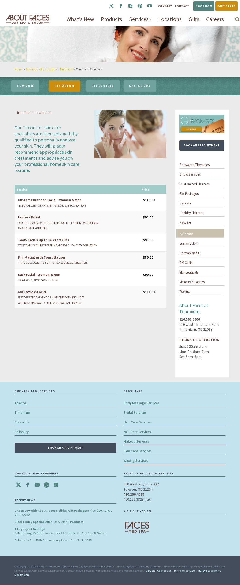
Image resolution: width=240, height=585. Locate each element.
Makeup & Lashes (192, 282)
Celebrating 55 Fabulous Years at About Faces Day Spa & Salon (60, 531)
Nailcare (185, 222)
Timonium (66, 69)
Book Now (204, 6)
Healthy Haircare (191, 213)
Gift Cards (226, 6)
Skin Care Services (138, 451)
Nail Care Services (137, 431)
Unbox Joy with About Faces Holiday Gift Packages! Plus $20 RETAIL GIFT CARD (63, 512)
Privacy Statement (209, 570)
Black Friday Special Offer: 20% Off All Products (49, 522)
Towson (21, 403)
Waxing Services (136, 460)
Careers (150, 570)
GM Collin (186, 262)
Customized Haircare (194, 184)
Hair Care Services (138, 422)
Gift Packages (189, 193)
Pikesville (22, 422)
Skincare (186, 234)
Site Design (21, 575)
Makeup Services (136, 441)
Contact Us (164, 570)
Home (19, 69)
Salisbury (22, 431)
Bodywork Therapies (194, 165)
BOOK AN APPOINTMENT (202, 145)
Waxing (184, 291)
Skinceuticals (189, 272)
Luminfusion (188, 243)
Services (32, 69)
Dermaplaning (189, 253)
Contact (182, 6)
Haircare (185, 203)
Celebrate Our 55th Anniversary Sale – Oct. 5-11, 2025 (53, 540)
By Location (49, 69)
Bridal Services (190, 174)
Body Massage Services (141, 403)
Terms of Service (184, 570)
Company (165, 6)
